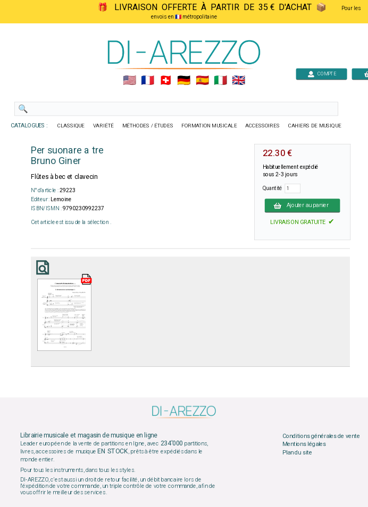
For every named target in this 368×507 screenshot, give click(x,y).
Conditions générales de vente (321, 436)
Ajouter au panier (302, 205)
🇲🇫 (147, 81)
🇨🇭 (165, 81)
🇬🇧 (238, 81)
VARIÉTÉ (103, 126)
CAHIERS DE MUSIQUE (314, 126)
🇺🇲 (129, 81)
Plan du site (297, 452)
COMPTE (321, 73)
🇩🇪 (183, 81)
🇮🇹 (220, 81)
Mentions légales (304, 444)
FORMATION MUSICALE (209, 126)
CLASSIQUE (71, 126)
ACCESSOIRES (262, 126)
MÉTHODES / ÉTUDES (147, 126)
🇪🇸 (202, 81)
